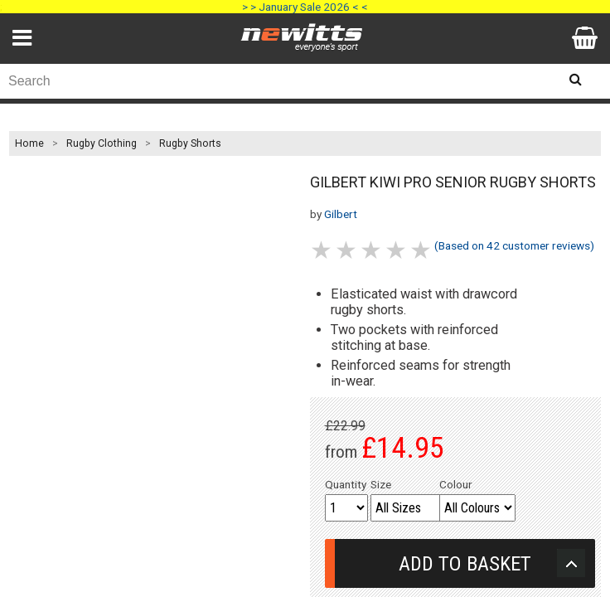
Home (29, 143)
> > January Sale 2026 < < (305, 6)
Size (380, 484)
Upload (571, 563)
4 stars (397, 250)
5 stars (421, 250)
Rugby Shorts (190, 143)
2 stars (347, 250)
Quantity (345, 484)
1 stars (322, 250)
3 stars (372, 250)
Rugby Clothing (101, 143)
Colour (455, 484)
